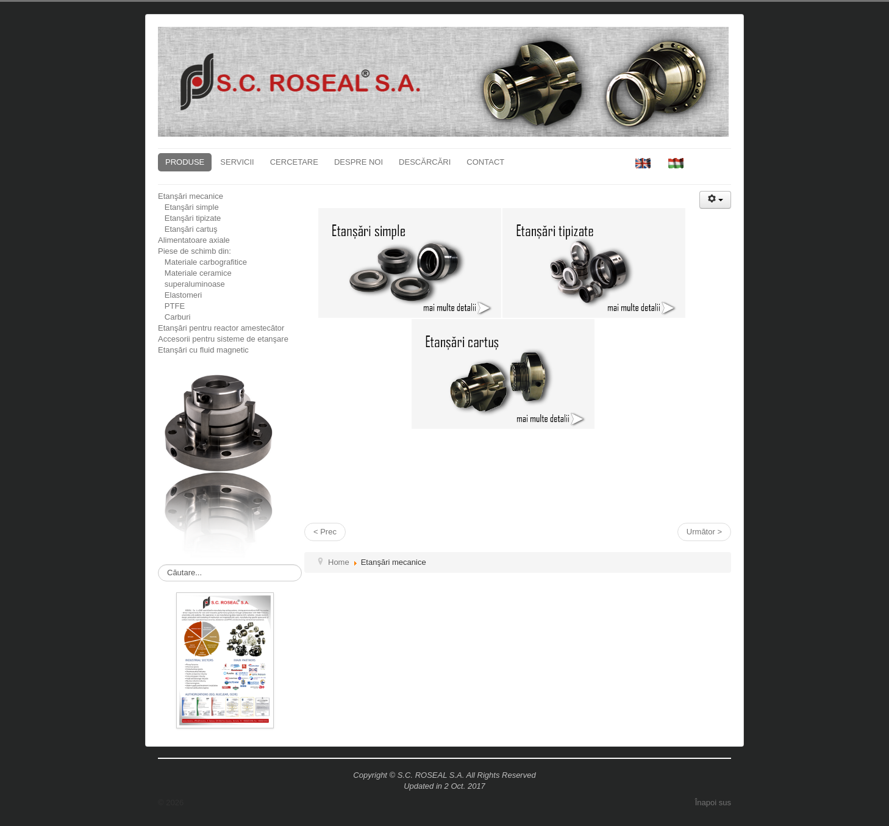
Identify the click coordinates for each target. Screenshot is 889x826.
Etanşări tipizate (189, 218)
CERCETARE (294, 162)
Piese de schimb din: (194, 251)
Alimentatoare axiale (194, 240)
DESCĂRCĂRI (425, 162)
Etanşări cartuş (188, 229)
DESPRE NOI (358, 162)
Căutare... (158, 564)
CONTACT (485, 162)
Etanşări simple (188, 207)
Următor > (704, 531)
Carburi (174, 316)
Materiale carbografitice (202, 262)
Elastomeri (180, 295)
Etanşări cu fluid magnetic (203, 349)
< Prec (325, 531)
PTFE (171, 306)
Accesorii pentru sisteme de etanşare (223, 338)
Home (338, 562)
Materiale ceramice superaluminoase (195, 278)
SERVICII (237, 162)
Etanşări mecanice (190, 196)
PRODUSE (184, 162)
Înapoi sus (713, 802)
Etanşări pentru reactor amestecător (221, 327)
